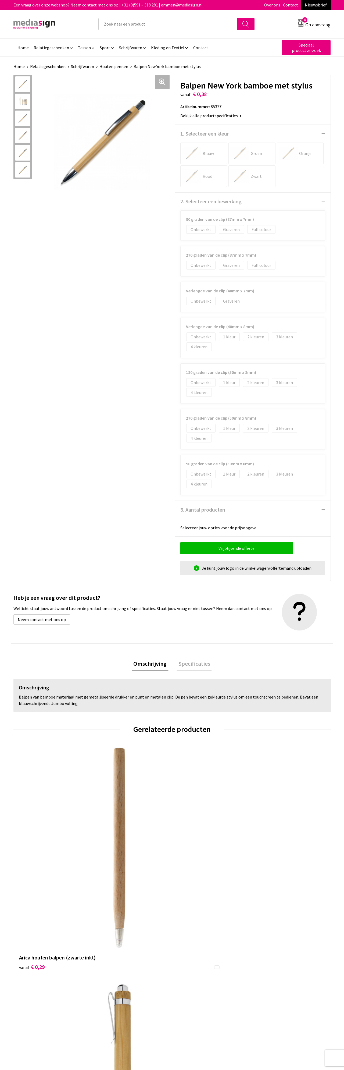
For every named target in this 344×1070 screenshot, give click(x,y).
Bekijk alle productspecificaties (210, 115)
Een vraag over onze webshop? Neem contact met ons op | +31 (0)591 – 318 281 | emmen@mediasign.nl (108, 5)
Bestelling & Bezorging (200, 931)
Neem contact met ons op (42, 619)
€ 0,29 (32, 843)
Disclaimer (267, 948)
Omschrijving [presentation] (152, 664)
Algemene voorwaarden (279, 923)
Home (19, 66)
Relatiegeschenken (48, 66)
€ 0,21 (111, 843)
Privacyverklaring (273, 940)
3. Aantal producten (202, 509)
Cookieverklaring (273, 931)
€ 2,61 (190, 843)
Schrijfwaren (82, 66)
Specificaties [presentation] (192, 664)
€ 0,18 (269, 843)
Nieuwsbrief (316, 5)
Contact (290, 5)
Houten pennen (113, 66)
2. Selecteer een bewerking (211, 201)
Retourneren (190, 940)
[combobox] (167, 24)
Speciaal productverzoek (306, 47)
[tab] (152, 664)
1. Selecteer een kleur (204, 133)
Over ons (272, 5)
